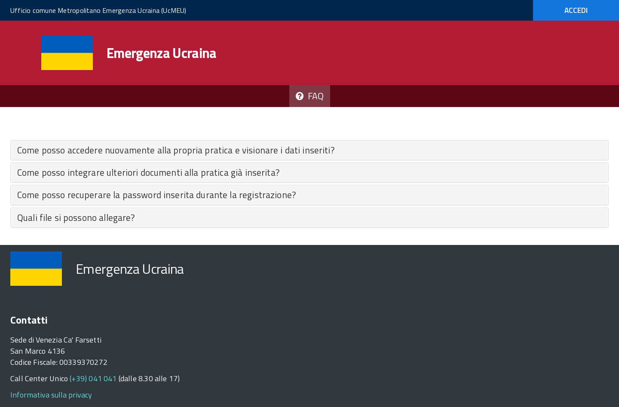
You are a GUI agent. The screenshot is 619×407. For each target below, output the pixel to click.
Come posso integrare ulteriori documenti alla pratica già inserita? (148, 172)
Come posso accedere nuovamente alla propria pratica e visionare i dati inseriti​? (175, 150)
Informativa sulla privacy (51, 395)
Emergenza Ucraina (162, 53)
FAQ (310, 96)
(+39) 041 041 (93, 378)
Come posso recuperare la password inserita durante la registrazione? (156, 195)
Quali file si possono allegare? (76, 217)
